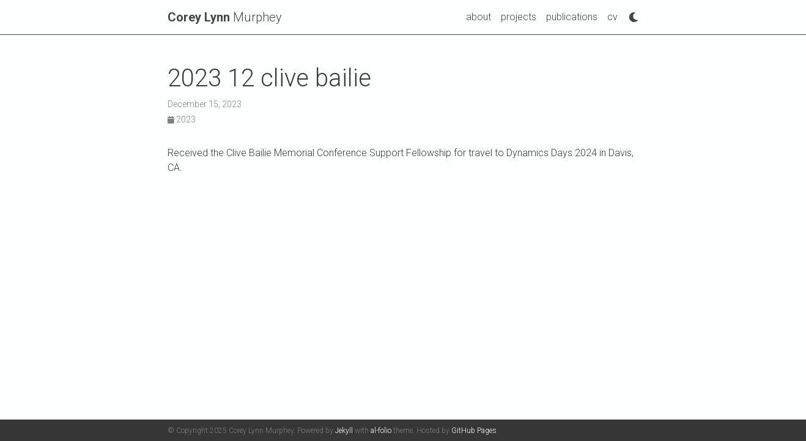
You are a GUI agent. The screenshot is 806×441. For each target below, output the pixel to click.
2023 (182, 119)
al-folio (381, 430)
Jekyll (344, 430)
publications (571, 17)
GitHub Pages (474, 430)
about (478, 17)
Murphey (225, 17)
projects (518, 17)
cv (612, 17)
